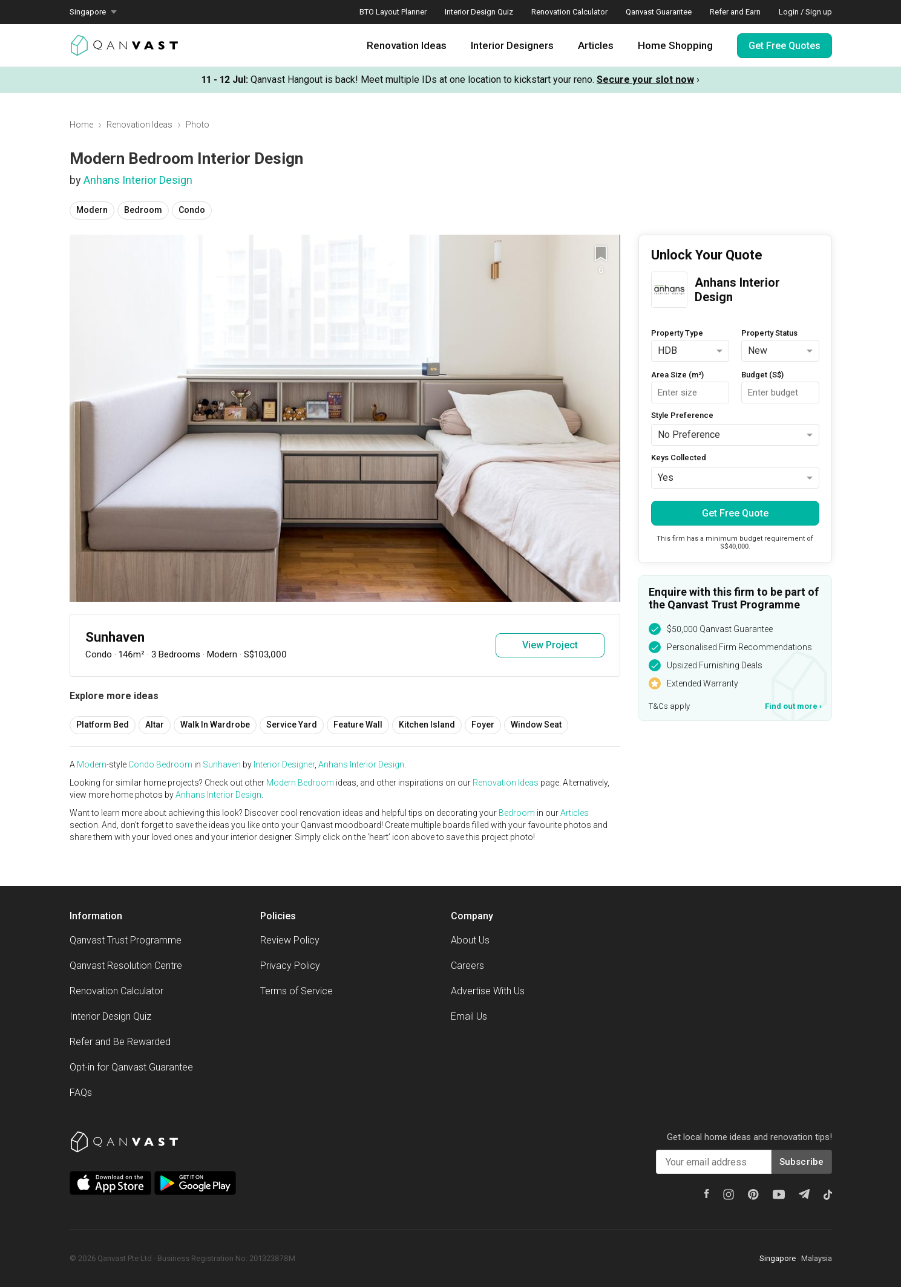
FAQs (81, 1092)
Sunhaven (222, 764)
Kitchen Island (427, 724)
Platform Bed (102, 724)
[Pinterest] (753, 1194)
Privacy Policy (290, 965)
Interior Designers (512, 45)
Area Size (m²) (677, 374)
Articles (596, 45)
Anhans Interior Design (138, 180)
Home (81, 124)
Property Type (677, 332)
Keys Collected (678, 457)
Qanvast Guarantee (659, 11)
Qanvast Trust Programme (126, 940)
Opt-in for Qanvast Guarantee (131, 1067)
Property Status (769, 332)
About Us (470, 940)
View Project (550, 645)
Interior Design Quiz (479, 11)
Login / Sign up (805, 11)
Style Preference (682, 415)
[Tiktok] (828, 1194)
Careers (467, 965)
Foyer (482, 724)
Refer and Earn (735, 11)
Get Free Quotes (785, 45)
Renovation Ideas (407, 45)
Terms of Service (296, 991)
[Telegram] (804, 1194)
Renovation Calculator (569, 11)
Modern (92, 210)
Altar (154, 724)
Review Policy (289, 940)
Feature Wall (357, 724)
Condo (192, 210)
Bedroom (143, 210)
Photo (197, 124)
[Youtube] (779, 1194)
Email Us (469, 1016)
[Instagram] (728, 1194)
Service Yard (291, 724)
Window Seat (536, 724)
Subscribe (801, 1161)
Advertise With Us (488, 991)
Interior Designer (284, 764)
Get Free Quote (735, 513)
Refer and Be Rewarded (120, 1042)
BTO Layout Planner (393, 11)
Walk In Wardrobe (215, 724)
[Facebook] (706, 1193)
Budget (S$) (762, 374)
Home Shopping (675, 45)
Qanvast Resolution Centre (126, 965)
